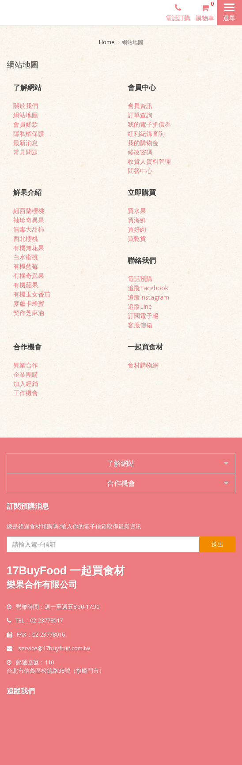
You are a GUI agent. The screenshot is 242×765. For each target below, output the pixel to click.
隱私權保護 (28, 133)
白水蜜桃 (25, 257)
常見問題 (25, 152)
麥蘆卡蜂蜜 (28, 303)
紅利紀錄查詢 (146, 133)
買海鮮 (137, 220)
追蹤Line (140, 306)
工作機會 (25, 393)
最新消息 (25, 143)
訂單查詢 (140, 115)
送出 (217, 544)
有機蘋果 (25, 285)
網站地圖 (25, 115)
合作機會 (121, 483)
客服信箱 (140, 325)
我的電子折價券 (149, 124)
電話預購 (140, 278)
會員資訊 (140, 105)
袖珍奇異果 (28, 220)
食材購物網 (143, 365)
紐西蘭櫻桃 (28, 210)
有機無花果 (28, 248)
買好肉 (137, 229)
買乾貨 (137, 238)
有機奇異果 (28, 275)
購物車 (206, 11)
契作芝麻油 (28, 312)
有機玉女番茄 (31, 294)
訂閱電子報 (143, 315)
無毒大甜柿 (28, 229)
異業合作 (25, 365)
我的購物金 (143, 143)
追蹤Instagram (148, 297)
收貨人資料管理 (149, 161)
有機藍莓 (25, 266)
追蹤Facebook (148, 288)
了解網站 (121, 463)
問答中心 (140, 170)
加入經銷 (25, 383)
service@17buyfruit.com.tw (54, 648)
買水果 (137, 210)
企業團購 (25, 374)
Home (106, 42)
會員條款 (25, 124)
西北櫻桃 (25, 238)
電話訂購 (178, 12)
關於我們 (25, 105)
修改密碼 (140, 152)
